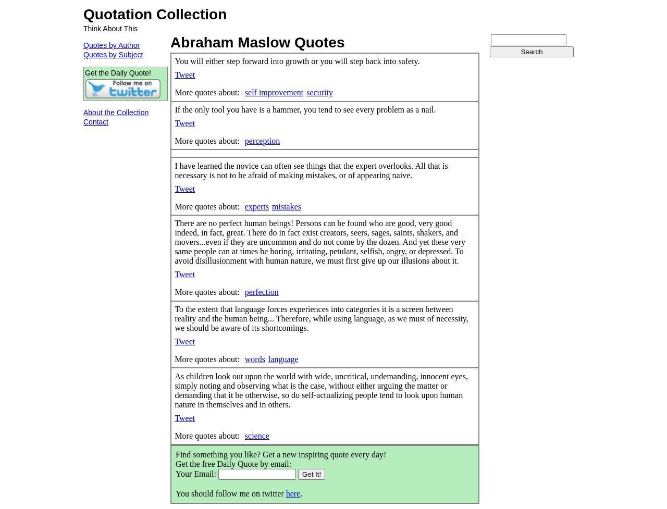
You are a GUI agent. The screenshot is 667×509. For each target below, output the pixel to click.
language (283, 359)
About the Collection (116, 112)
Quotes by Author (111, 45)
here (293, 493)
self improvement (274, 92)
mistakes (286, 206)
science (257, 435)
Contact (95, 122)
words (255, 359)
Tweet (185, 74)
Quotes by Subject (113, 55)
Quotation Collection (155, 14)
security (319, 92)
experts (257, 206)
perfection (262, 292)
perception (262, 140)
